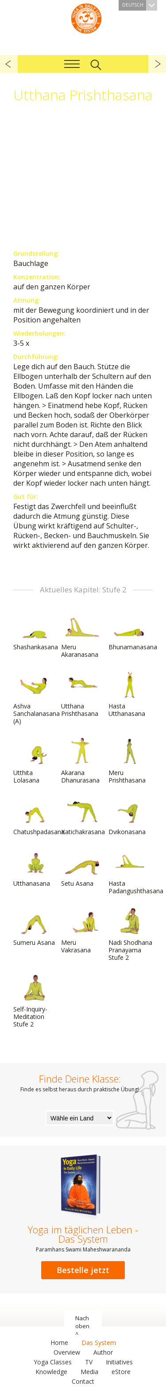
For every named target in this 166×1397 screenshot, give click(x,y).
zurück (9, 64)
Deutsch (139, 5)
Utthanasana (34, 868)
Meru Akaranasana (82, 635)
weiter (157, 64)
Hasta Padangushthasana (135, 872)
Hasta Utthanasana (129, 694)
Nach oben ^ (82, 1326)
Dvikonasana (129, 816)
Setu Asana (82, 868)
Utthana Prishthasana (82, 694)
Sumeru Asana (34, 927)
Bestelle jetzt (83, 1270)
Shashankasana (35, 631)
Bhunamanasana (132, 631)
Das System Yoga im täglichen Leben (86, 17)
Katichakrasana (83, 816)
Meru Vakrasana (82, 931)
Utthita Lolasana (34, 761)
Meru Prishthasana (129, 761)
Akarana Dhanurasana (82, 761)
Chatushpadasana (39, 816)
